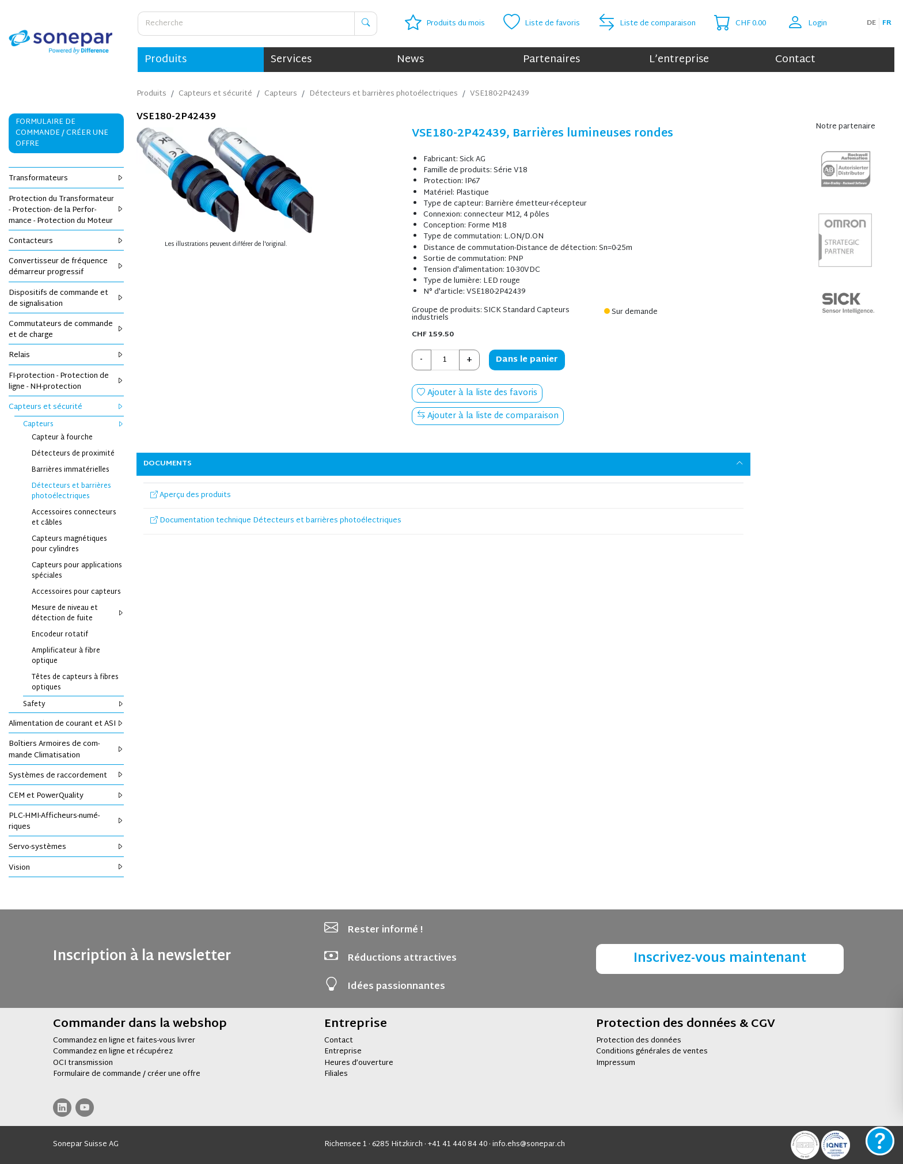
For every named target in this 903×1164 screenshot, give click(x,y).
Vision (66, 868)
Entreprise (343, 1052)
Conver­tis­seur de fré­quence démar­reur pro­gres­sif (66, 267)
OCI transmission (83, 1063)
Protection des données (638, 1041)
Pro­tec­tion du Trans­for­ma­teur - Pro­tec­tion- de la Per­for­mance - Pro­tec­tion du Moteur (66, 210)
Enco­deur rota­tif (60, 635)
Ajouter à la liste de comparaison (488, 416)
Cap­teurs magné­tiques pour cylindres (69, 544)
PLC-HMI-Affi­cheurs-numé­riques (66, 821)
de (871, 23)
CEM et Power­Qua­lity (66, 796)
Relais (66, 355)
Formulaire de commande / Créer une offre (62, 133)
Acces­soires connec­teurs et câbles (74, 517)
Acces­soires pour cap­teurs (76, 592)
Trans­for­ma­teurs (66, 178)
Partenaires (551, 59)
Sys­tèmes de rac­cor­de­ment (66, 776)
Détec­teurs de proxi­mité (73, 454)
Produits (166, 59)
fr (886, 23)
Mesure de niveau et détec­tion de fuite (78, 613)
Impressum (615, 1063)
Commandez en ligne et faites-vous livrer (124, 1041)
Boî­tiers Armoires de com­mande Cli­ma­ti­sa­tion (66, 749)
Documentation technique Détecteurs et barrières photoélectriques (275, 521)
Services (291, 59)
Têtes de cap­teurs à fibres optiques (75, 682)
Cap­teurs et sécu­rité (66, 407)
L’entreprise (679, 59)
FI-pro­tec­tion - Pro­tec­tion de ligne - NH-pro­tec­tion (66, 381)
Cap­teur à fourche (62, 438)
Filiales (336, 1074)
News (410, 59)
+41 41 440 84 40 (457, 1144)
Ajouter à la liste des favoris (477, 393)
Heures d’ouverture (358, 1063)
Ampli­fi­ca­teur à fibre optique (66, 656)
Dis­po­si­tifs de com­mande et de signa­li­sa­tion (66, 298)
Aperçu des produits (190, 495)
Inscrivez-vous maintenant (719, 958)
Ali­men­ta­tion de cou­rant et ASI (66, 724)
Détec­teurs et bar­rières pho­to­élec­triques (71, 491)
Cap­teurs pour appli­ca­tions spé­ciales (77, 570)
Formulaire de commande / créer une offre (126, 1074)
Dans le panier (527, 359)
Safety (73, 704)
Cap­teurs (73, 424)
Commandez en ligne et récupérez (113, 1052)
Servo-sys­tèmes (66, 847)
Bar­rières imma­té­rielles (70, 470)
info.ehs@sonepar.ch (528, 1144)
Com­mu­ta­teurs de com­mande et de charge (66, 329)
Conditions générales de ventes (652, 1052)
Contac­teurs (66, 241)
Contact (795, 59)
